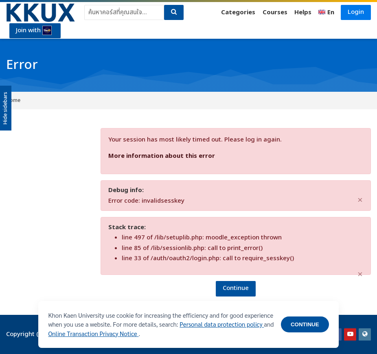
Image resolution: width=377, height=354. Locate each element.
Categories (238, 12)
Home (13, 100)
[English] (326, 13)
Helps (302, 12)
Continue (236, 288)
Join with (34, 30)
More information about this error (161, 156)
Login (356, 12)
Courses (275, 12)
